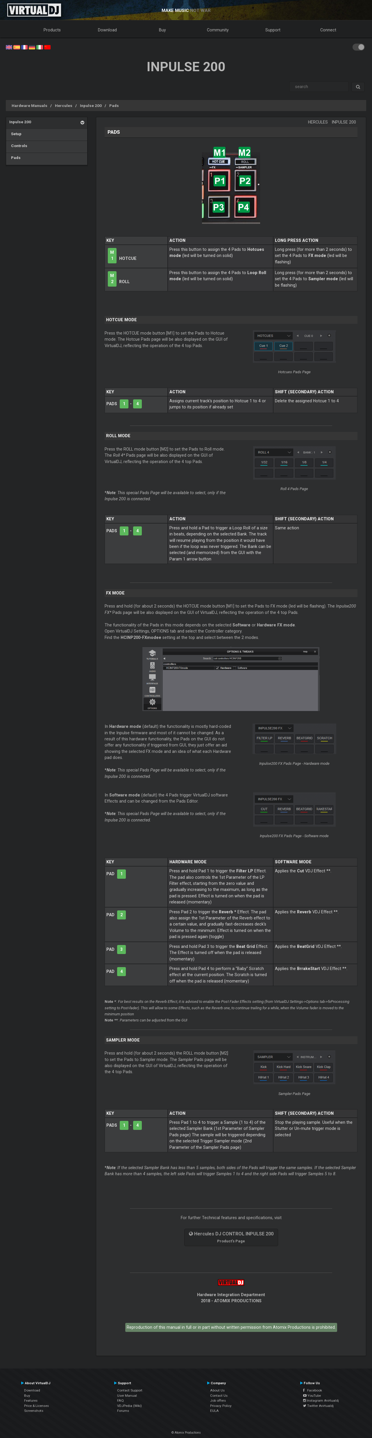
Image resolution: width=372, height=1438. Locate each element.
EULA (214, 1411)
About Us (217, 1390)
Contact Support (129, 1390)
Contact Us (219, 1396)
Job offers (218, 1400)
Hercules (63, 105)
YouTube (312, 1396)
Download (107, 30)
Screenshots (33, 1411)
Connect (328, 30)
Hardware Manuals (29, 105)
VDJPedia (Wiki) (129, 1406)
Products (52, 30)
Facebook (312, 1390)
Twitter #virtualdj (318, 1406)
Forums (123, 1411)
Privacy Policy (221, 1406)
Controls (18, 145)
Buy (162, 30)
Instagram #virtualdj (321, 1400)
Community (218, 30)
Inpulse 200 (91, 105)
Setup (15, 133)
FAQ (120, 1400)
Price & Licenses (36, 1406)
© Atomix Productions (186, 1433)
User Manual (127, 1396)
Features (30, 1400)
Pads (114, 105)
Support (272, 30)
